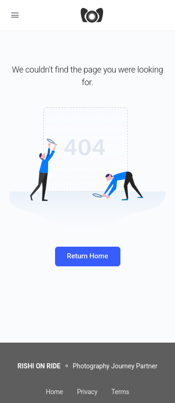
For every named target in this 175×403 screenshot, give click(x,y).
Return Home (87, 256)
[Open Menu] (15, 15)
